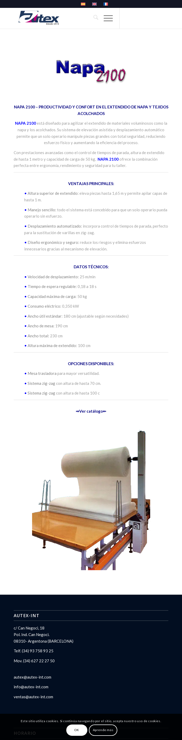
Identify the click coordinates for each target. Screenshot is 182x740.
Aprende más (103, 730)
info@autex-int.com (31, 686)
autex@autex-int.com (32, 677)
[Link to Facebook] (157, 32)
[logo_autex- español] (76, 18)
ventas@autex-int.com (33, 696)
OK (76, 730)
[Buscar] (93, 18)
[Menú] (105, 18)
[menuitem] (93, 18)
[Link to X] (131, 32)
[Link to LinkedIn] (140, 32)
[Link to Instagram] (123, 32)
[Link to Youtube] (148, 32)
